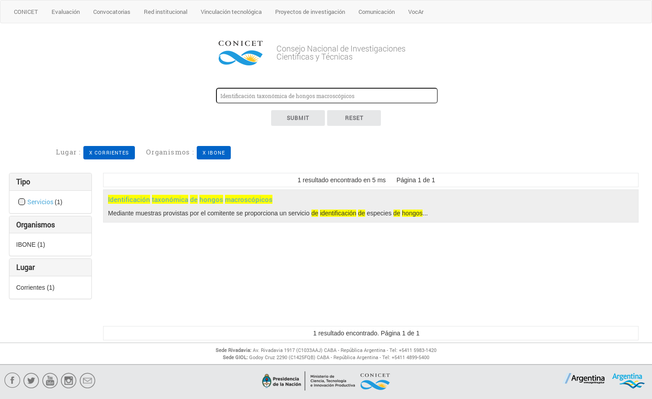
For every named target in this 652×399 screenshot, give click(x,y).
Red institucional (165, 12)
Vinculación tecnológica (231, 12)
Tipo (23, 181)
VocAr (415, 12)
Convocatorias (111, 12)
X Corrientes (109, 152)
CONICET (26, 12)
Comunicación (376, 12)
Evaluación (66, 12)
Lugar (25, 267)
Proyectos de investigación (310, 12)
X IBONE (214, 152)
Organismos (35, 224)
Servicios (41, 201)
